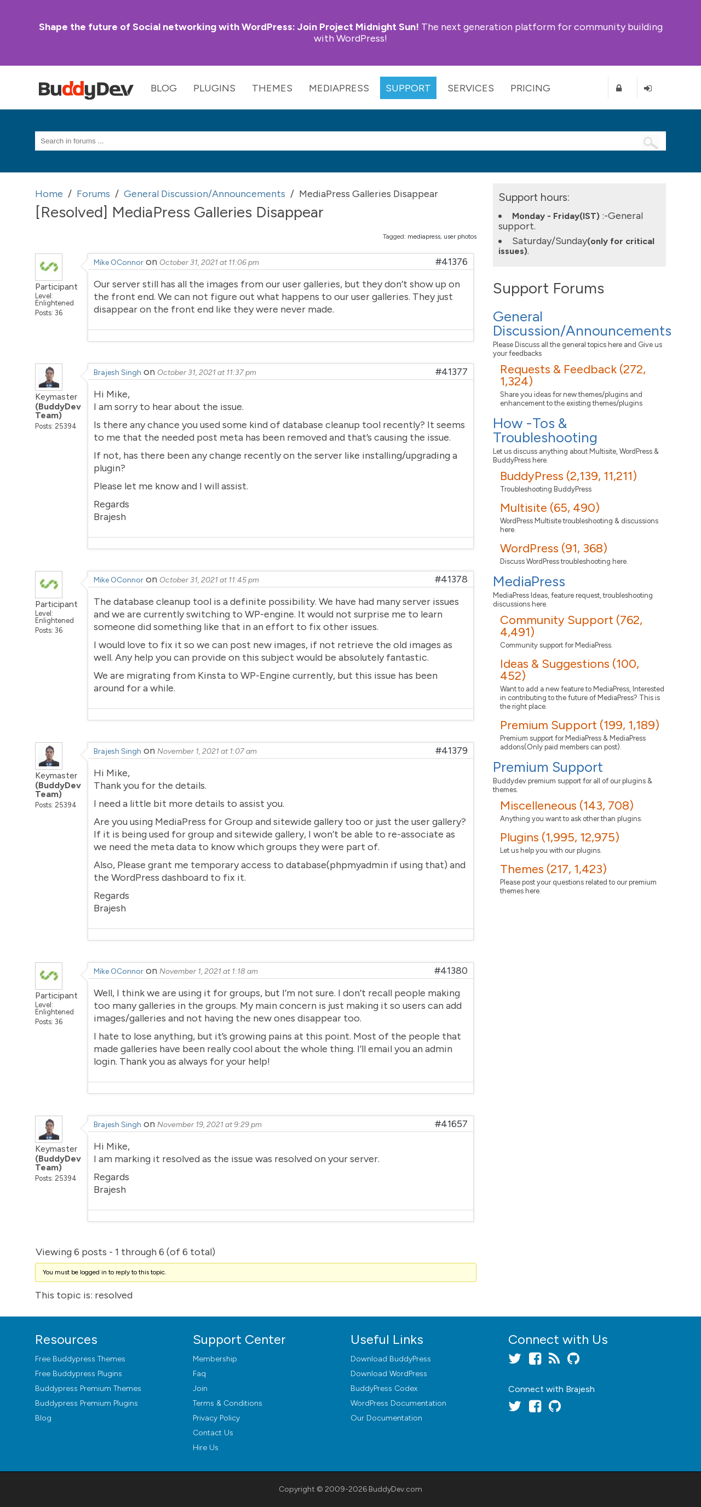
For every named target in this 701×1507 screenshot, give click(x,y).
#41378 (451, 579)
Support (408, 88)
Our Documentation (386, 1418)
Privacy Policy (216, 1418)
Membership (215, 1359)
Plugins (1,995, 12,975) (559, 837)
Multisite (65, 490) (550, 507)
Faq (199, 1373)
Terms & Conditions (227, 1403)
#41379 (451, 750)
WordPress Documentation (398, 1403)
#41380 (451, 970)
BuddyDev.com (395, 1489)
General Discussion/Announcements (582, 323)
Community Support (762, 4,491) (571, 626)
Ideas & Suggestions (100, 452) (569, 669)
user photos (460, 236)
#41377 (451, 372)
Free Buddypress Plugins (78, 1373)
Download (390, 1359)
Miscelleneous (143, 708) (567, 805)
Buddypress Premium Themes (88, 1388)
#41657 (451, 1124)
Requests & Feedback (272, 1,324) (573, 375)
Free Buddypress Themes (80, 1359)
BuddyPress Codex (383, 1388)
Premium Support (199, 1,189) (579, 725)
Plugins (214, 88)
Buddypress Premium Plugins (86, 1403)
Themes (272, 88)
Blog (164, 88)
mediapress (423, 236)
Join (200, 1388)
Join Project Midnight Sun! (229, 27)
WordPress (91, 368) (553, 548)
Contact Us (213, 1432)
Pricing (530, 88)
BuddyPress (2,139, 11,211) (568, 476)
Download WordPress (388, 1373)
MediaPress (339, 88)
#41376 (451, 262)
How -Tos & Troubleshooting (545, 430)
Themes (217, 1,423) (553, 869)
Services (470, 88)
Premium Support (548, 767)
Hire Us (206, 1447)
